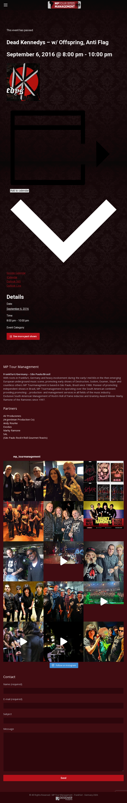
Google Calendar (16, 273)
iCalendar (12, 277)
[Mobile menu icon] (5, 5)
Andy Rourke (10, 423)
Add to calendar (19, 190)
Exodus (7, 426)
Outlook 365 (14, 281)
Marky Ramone (11, 430)
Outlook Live (14, 285)
